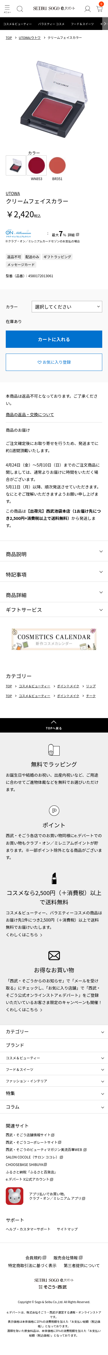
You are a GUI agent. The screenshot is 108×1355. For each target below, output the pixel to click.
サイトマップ (67, 1228)
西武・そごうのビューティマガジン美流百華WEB (44, 1149)
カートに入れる (54, 339)
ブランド (15, 1044)
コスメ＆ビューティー (17, 24)
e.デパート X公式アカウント (28, 1179)
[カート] (99, 9)
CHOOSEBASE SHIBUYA (24, 1164)
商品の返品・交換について (30, 414)
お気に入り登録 (57, 362)
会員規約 (33, 1257)
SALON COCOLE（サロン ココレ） (32, 1156)
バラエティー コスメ (51, 24)
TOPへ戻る (54, 728)
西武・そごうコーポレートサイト (32, 1142)
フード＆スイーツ (82, 24)
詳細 (71, 234)
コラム (13, 1106)
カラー (12, 307)
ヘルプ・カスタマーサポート (28, 1228)
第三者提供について (82, 1265)
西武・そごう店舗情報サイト (28, 1134)
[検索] (19, 9)
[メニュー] (7, 9)
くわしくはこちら (22, 934)
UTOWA (13, 193)
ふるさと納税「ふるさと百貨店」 (32, 1171)
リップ (91, 686)
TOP (9, 37)
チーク (91, 696)
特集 (10, 1093)
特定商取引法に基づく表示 (32, 1265)
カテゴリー (17, 1031)
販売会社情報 (66, 1257)
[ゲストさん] (87, 9)
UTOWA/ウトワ (30, 37)
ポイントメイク (68, 686)
